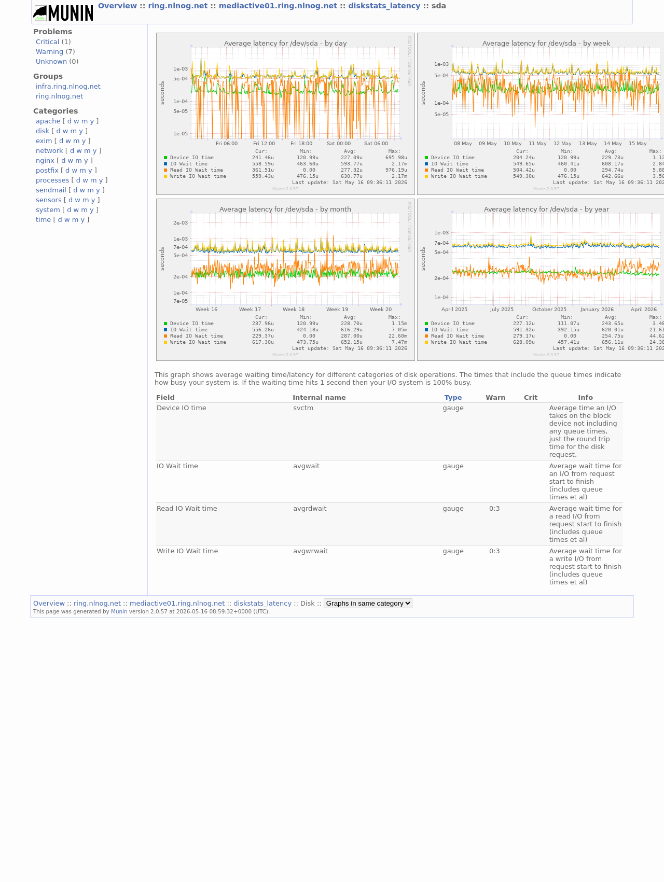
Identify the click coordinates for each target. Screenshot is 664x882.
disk (42, 131)
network (49, 151)
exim (44, 141)
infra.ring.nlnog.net (68, 86)
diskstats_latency (385, 6)
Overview (119, 6)
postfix (47, 170)
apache (48, 121)
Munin (119, 611)
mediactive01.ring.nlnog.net (279, 6)
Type (453, 397)
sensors (49, 200)
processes (53, 180)
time (43, 219)
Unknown (51, 61)
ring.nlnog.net (179, 6)
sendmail (51, 190)
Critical (47, 42)
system (48, 210)
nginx (45, 160)
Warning (49, 51)
